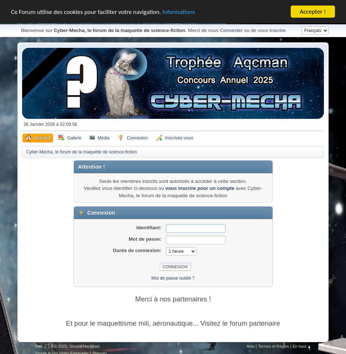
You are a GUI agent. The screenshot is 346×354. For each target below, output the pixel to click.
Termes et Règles (273, 346)
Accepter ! (313, 11)
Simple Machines (85, 346)
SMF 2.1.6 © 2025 (51, 346)
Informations (178, 11)
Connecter (231, 30)
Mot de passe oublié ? (173, 278)
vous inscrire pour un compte (199, 188)
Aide (251, 346)
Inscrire (277, 30)
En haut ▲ (302, 346)
